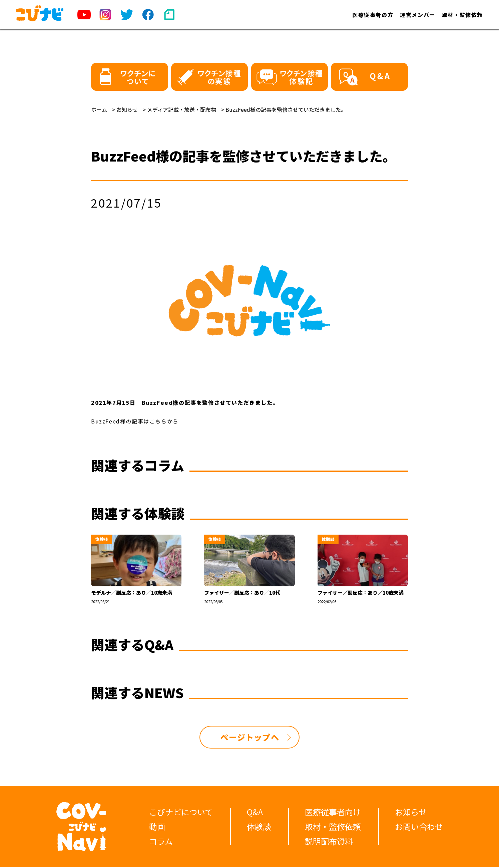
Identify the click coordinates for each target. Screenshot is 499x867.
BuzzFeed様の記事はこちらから (135, 421)
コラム (161, 841)
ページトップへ (249, 737)
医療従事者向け (333, 812)
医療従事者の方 (372, 14)
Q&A (255, 812)
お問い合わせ (419, 826)
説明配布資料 (329, 841)
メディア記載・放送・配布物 (181, 109)
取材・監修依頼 (462, 14)
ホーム (99, 109)
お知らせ (127, 109)
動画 (157, 826)
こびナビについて (181, 812)
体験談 (259, 826)
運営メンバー (417, 14)
